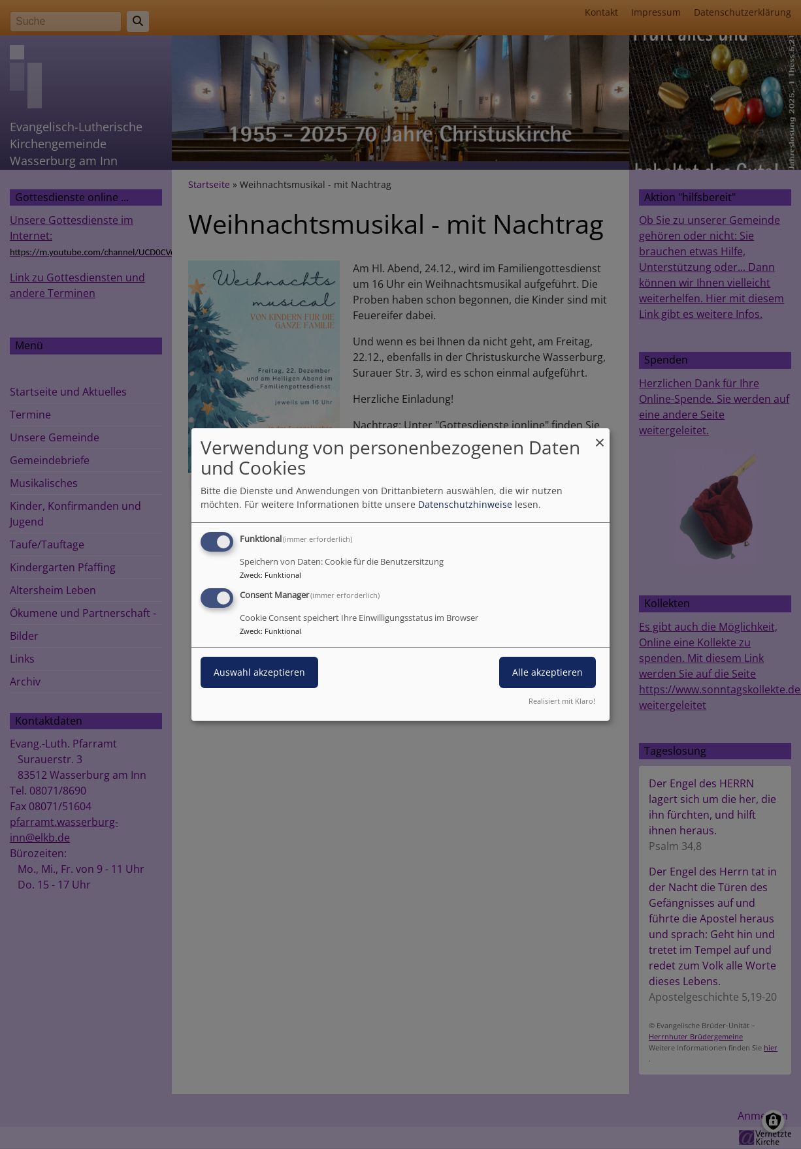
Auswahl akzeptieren (259, 672)
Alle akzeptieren (547, 672)
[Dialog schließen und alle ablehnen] (600, 436)
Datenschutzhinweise (465, 504)
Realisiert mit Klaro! (562, 701)
